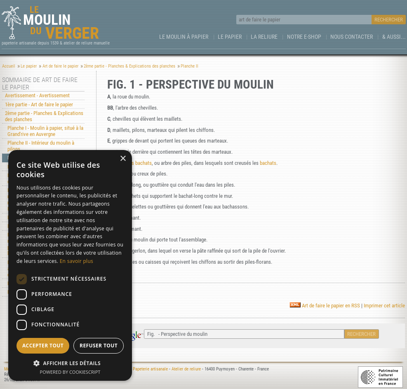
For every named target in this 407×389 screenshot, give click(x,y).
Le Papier (230, 36)
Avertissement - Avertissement (37, 95)
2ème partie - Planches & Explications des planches (44, 116)
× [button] (123, 159)
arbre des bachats (133, 163)
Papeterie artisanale (150, 369)
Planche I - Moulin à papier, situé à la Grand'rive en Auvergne (45, 131)
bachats (268, 163)
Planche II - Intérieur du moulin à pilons (40, 146)
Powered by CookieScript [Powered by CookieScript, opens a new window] (70, 372)
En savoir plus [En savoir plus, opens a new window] (76, 261)
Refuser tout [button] (99, 345)
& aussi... (394, 36)
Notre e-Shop (304, 36)
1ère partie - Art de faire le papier (39, 104)
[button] (70, 363)
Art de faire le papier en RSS (324, 305)
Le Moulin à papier (183, 36)
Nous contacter (351, 36)
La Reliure (264, 36)
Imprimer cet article (384, 305)
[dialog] (70, 265)
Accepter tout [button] (43, 345)
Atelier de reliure (186, 369)
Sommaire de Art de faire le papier (40, 83)
